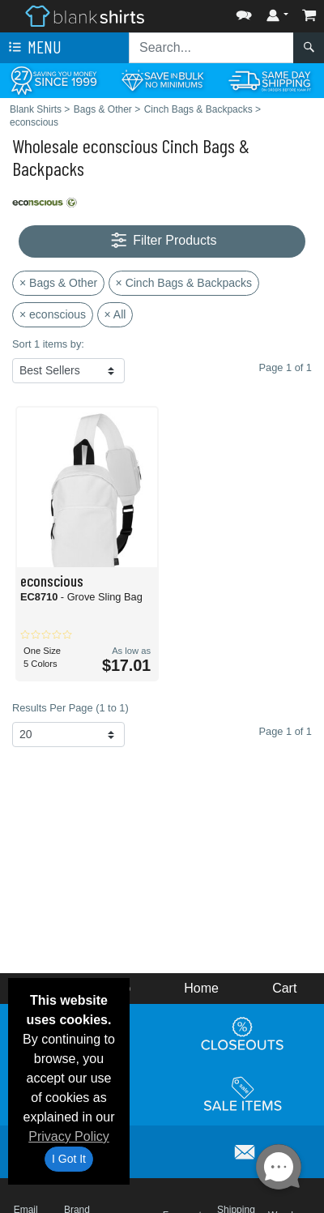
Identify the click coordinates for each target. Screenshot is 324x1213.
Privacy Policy (68, 1136)
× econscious (52, 314)
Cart (284, 988)
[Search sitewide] (211, 47)
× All (115, 314)
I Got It (69, 1158)
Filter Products (162, 241)
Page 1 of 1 (285, 731)
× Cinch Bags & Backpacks (184, 282)
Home (201, 988)
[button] (244, 11)
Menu (33, 47)
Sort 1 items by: (48, 344)
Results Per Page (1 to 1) (70, 708)
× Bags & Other (58, 282)
